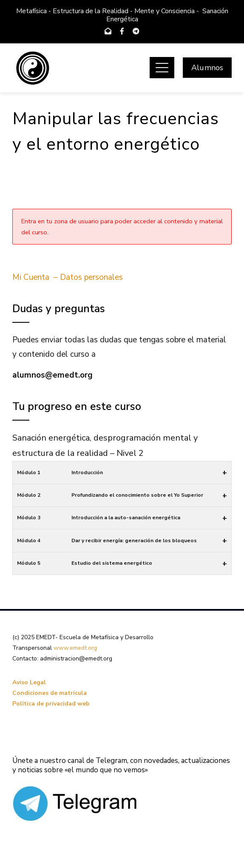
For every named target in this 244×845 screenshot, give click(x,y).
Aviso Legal (29, 682)
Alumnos (207, 68)
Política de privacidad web (51, 704)
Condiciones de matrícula (49, 693)
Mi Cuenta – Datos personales (67, 277)
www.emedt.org (75, 648)
